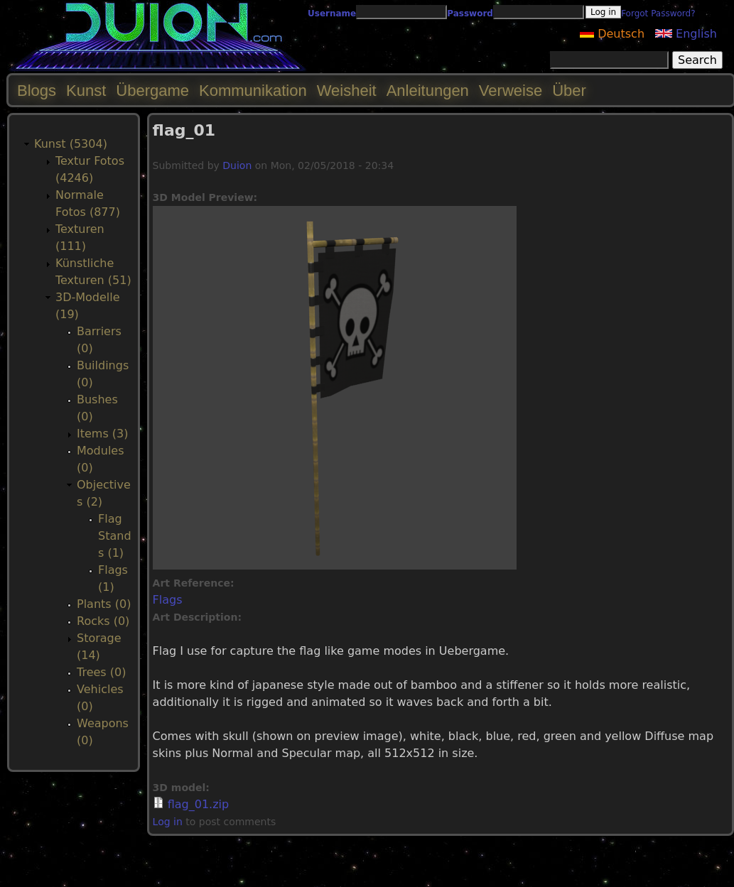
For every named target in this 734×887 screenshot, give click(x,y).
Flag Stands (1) (114, 536)
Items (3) (103, 433)
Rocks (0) (103, 621)
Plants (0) (104, 604)
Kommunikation (253, 90)
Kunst (86, 90)
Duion (237, 165)
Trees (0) (101, 672)
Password (470, 13)
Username (332, 13)
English (686, 33)
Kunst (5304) (70, 144)
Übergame (152, 90)
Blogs (36, 90)
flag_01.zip (198, 804)
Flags (168, 599)
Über (569, 90)
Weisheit (347, 90)
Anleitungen (428, 90)
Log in (168, 821)
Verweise (510, 90)
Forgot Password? (658, 13)
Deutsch (612, 33)
